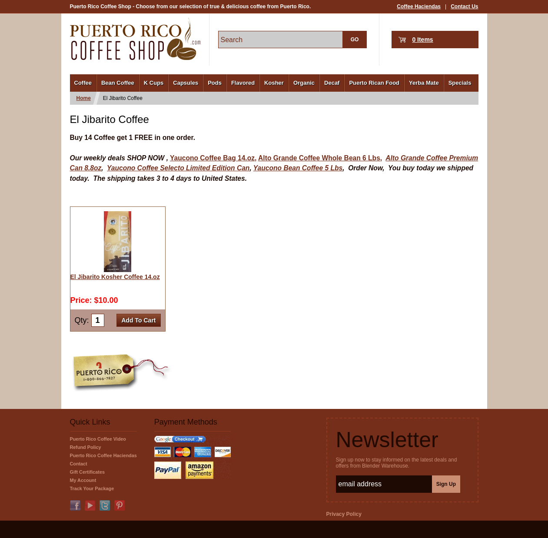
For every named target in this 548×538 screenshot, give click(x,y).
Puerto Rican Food (374, 83)
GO (355, 40)
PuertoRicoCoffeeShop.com (135, 39)
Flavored (243, 83)
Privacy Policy (344, 514)
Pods (215, 83)
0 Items (422, 39)
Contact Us (464, 6)
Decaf (331, 83)
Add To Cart (138, 320)
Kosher (274, 83)
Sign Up (446, 484)
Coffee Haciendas (419, 6)
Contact (78, 463)
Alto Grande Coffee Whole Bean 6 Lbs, (320, 158)
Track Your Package (92, 488)
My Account (83, 480)
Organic (304, 83)
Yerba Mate (424, 83)
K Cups (154, 83)
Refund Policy (85, 447)
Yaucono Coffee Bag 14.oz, (213, 158)
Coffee (83, 83)
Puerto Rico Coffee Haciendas (103, 455)
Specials (460, 83)
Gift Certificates (87, 472)
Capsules (185, 83)
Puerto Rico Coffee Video (98, 439)
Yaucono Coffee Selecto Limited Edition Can (178, 168)
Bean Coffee (117, 83)
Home (83, 98)
